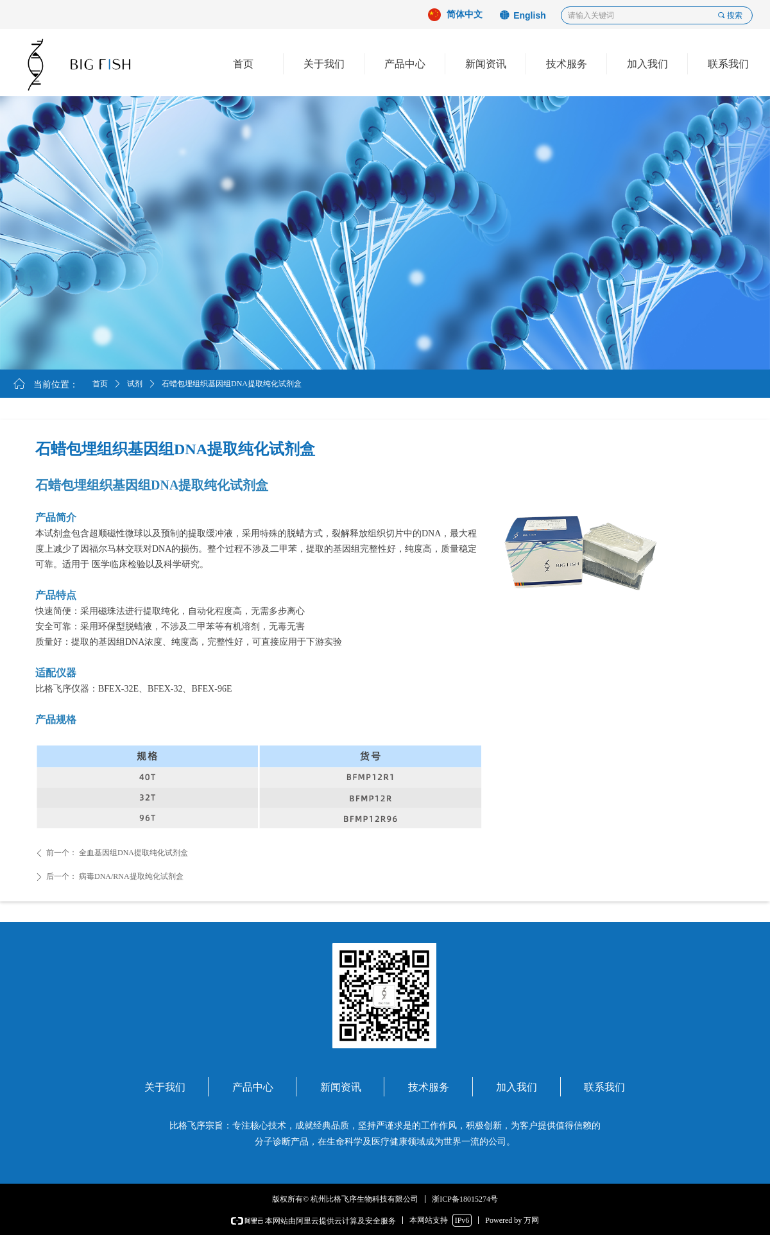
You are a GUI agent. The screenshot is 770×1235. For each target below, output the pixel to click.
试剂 (134, 383)
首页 (100, 383)
